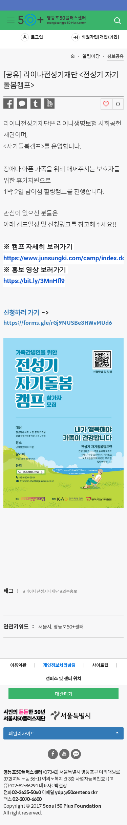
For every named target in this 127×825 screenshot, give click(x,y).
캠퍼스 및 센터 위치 (63, 678)
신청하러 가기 (21, 312)
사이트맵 (100, 665)
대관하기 (63, 693)
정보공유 (115, 56)
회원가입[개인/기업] (95, 37)
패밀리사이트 (63, 734)
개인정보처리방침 (59, 665)
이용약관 (18, 665)
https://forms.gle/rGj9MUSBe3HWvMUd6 (57, 322)
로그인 (32, 37)
